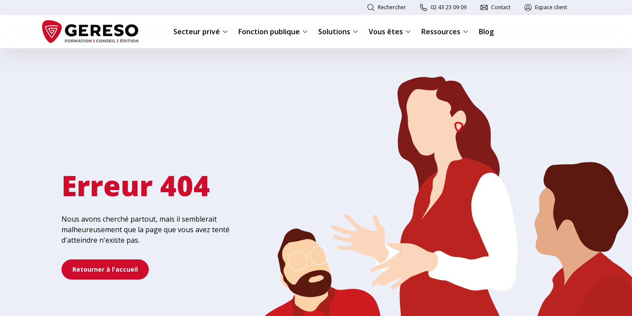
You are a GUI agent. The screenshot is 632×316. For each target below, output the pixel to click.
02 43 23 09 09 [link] (449, 7)
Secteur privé (200, 31)
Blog (486, 31)
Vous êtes (390, 31)
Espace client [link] (551, 7)
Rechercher (392, 7)
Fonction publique (273, 31)
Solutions (338, 31)
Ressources (444, 31)
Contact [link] (500, 7)
